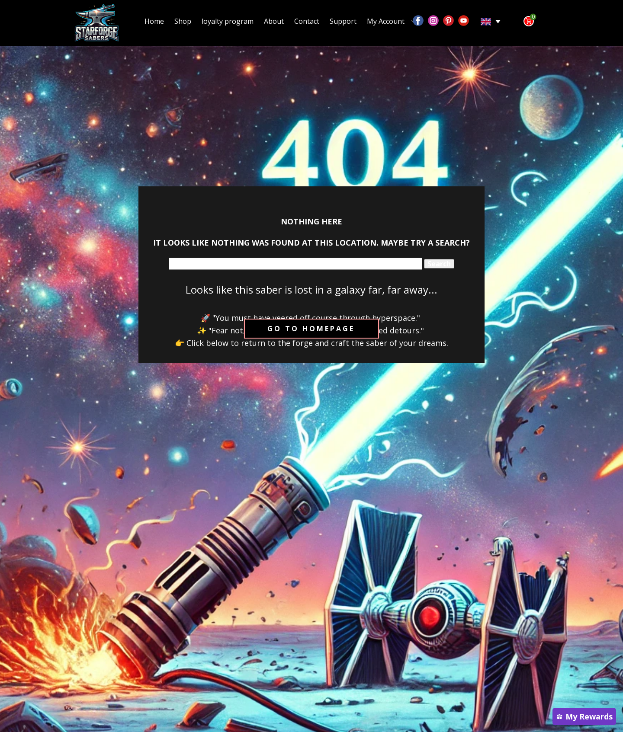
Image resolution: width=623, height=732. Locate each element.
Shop (182, 21)
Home (154, 21)
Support (343, 21)
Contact (306, 21)
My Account (386, 21)
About (274, 21)
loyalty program (228, 21)
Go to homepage (311, 328)
